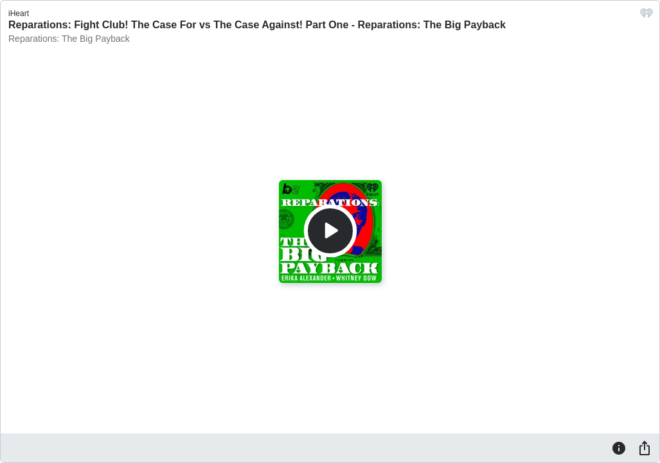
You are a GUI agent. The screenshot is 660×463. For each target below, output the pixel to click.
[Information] (619, 447)
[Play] (330, 230)
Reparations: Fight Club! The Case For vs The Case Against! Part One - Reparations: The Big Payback (257, 24)
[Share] (644, 447)
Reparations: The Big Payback (69, 38)
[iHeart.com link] (646, 16)
